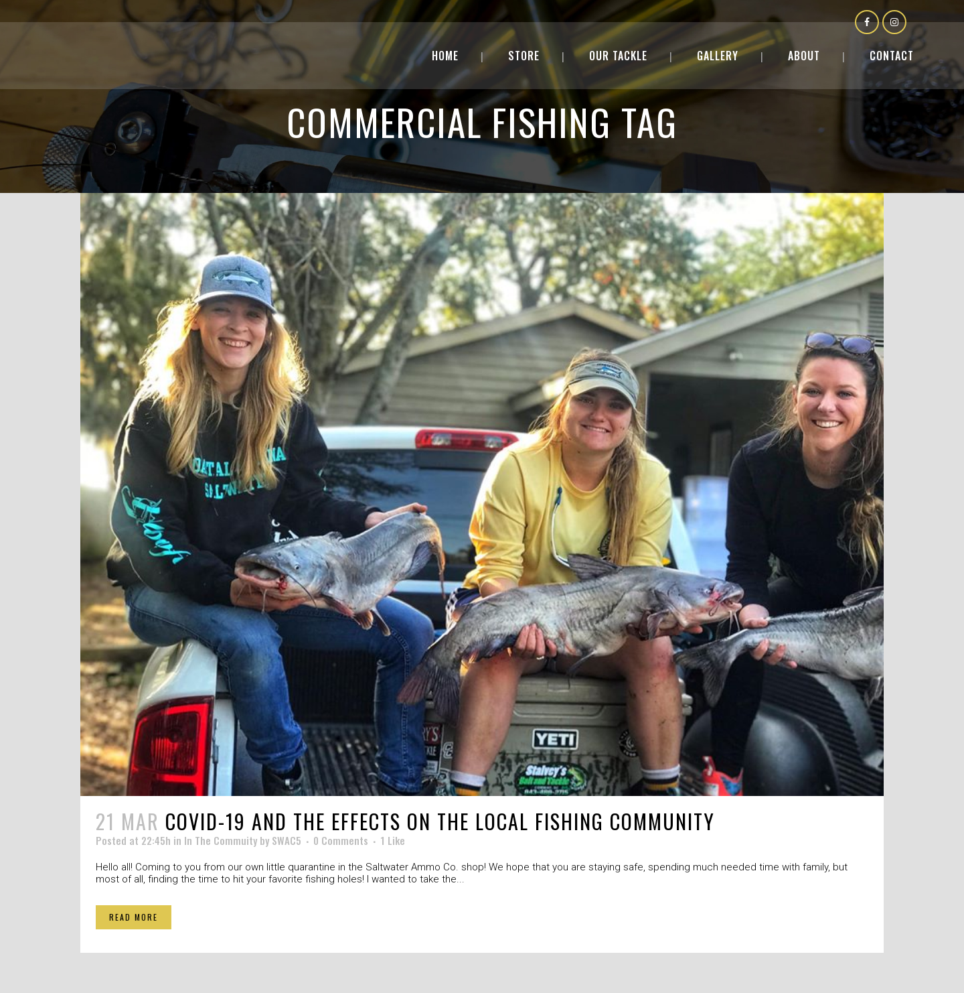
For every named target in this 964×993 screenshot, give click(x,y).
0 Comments (340, 840)
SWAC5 (286, 840)
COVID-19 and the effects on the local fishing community (440, 821)
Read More (133, 917)
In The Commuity (220, 840)
